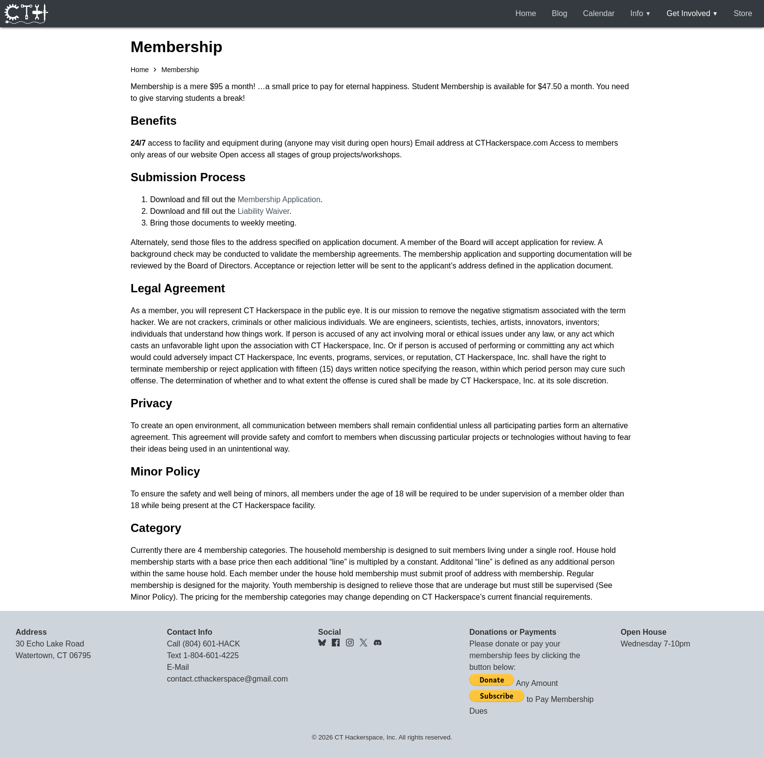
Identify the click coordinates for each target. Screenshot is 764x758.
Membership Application (279, 199)
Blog (559, 13)
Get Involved (688, 13)
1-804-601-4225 (211, 655)
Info (636, 13)
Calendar (599, 13)
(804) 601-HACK (211, 644)
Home (526, 13)
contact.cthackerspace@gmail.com (227, 679)
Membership (180, 69)
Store (743, 13)
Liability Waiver (263, 211)
